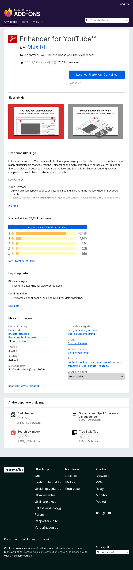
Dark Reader (25, 413)
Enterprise (72, 489)
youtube (103, 365)
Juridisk (45, 539)
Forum (39, 514)
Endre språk (103, 547)
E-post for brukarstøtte (22, 337)
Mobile (70, 482)
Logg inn (124, 3)
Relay (100, 489)
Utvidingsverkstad (48, 489)
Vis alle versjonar (78, 352)
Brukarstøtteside (18, 333)
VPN (99, 482)
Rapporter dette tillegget (23, 385)
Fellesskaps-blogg (48, 508)
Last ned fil (75, 82)
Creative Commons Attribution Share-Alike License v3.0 (55, 551)
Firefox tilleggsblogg (49, 482)
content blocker (77, 362)
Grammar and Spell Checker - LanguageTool (98, 415)
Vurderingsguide (46, 527)
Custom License (78, 343)
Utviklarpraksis (45, 501)
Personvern (11, 539)
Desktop (71, 476)
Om (37, 476)
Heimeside (14, 330)
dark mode (95, 362)
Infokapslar (29, 539)
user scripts (89, 365)
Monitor (101, 495)
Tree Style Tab (88, 431)
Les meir (13, 305)
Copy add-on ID (19, 341)
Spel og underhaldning (81, 333)
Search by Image (28, 431)
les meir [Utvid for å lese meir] (13, 205)
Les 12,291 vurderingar (21, 260)
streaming (74, 365)
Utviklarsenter (45, 495)
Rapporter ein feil (47, 521)
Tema (25, 21)
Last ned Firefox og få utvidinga (96, 74)
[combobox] (107, 20)
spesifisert (37, 548)
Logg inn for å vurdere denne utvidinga (47, 227)
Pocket (101, 501)
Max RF (37, 46)
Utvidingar (10, 21)
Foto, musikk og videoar (82, 330)
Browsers (102, 476)
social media (111, 362)
